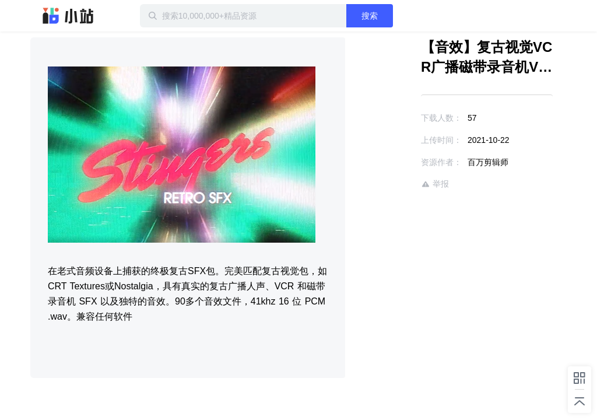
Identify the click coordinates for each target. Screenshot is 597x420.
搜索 (369, 15)
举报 (435, 184)
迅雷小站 (68, 15)
